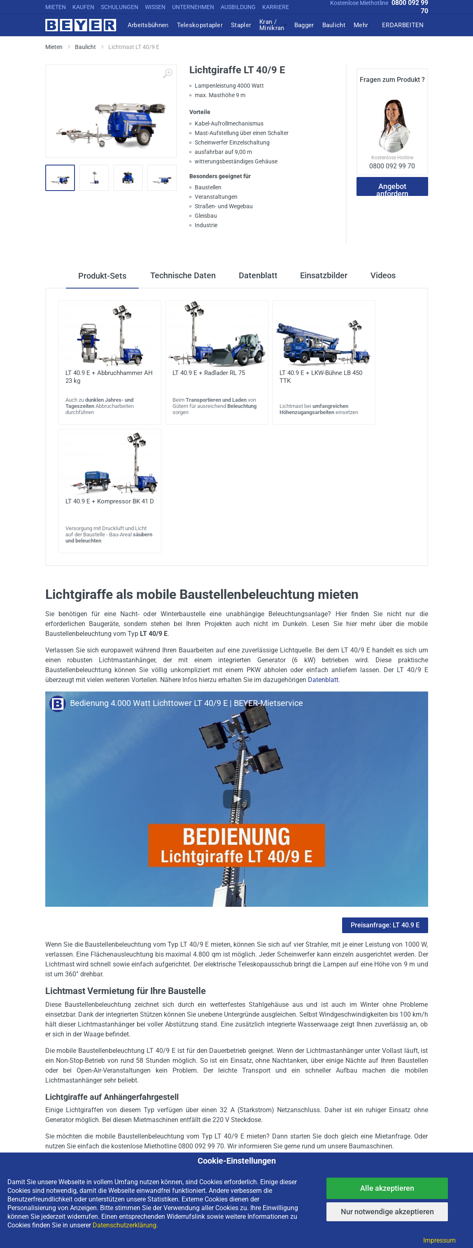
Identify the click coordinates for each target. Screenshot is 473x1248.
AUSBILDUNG (238, 7)
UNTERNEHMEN (193, 7)
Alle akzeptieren (387, 1188)
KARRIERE (275, 7)
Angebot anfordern (392, 189)
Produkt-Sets (99, 276)
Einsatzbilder (325, 276)
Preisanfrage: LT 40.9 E (385, 925)
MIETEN (55, 7)
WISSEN (155, 7)
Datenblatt (257, 276)
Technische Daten (180, 276)
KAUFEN (83, 7)
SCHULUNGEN (119, 7)
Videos (385, 276)
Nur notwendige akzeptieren (387, 1211)
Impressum (439, 1240)
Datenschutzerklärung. (125, 1225)
